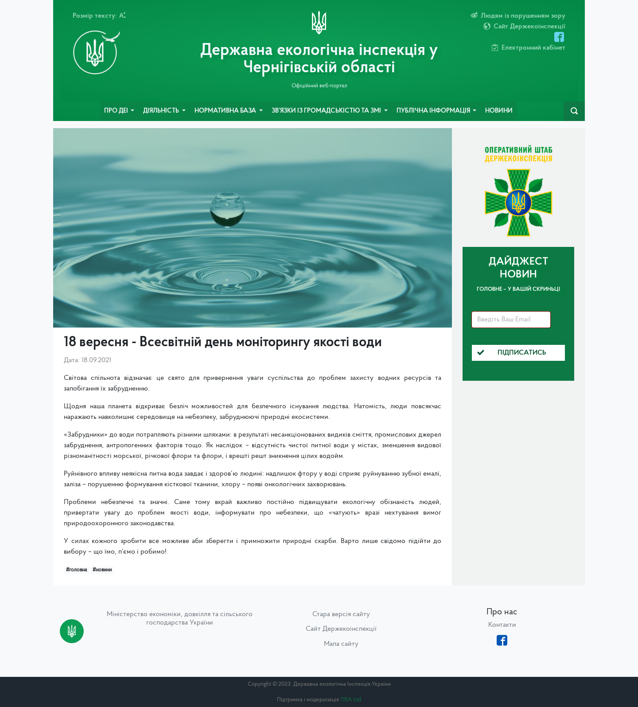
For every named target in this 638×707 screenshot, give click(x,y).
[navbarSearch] (574, 111)
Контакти (502, 625)
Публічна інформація (434, 111)
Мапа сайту (341, 644)
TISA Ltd (350, 700)
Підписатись (511, 353)
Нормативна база (226, 111)
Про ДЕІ (116, 111)
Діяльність (161, 111)
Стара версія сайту (341, 614)
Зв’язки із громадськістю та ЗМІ (327, 111)
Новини (499, 111)
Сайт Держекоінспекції (341, 629)
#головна (76, 570)
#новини (102, 570)
